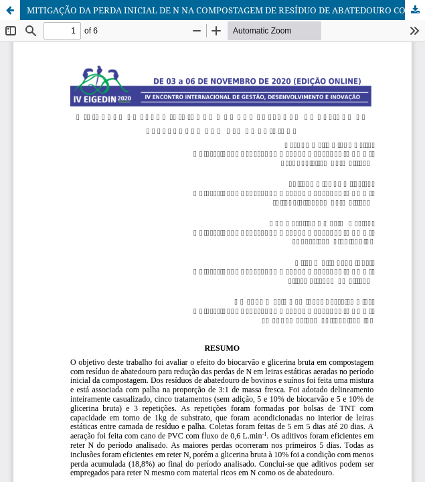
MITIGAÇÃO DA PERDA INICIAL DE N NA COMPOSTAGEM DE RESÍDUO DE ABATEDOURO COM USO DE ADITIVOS (226, 10)
